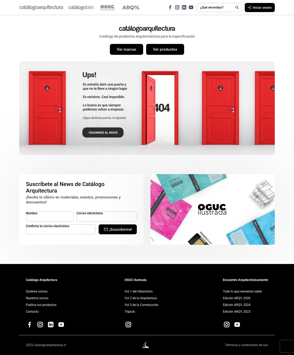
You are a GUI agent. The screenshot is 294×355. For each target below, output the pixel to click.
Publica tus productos (41, 305)
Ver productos (165, 49)
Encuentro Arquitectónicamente (245, 280)
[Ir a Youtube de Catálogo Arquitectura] (191, 7)
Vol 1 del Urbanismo (139, 291)
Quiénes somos (37, 291)
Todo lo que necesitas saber (242, 291)
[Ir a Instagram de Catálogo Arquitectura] (177, 7)
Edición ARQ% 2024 (236, 305)
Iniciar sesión (259, 7)
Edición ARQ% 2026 (236, 298)
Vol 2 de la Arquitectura (141, 298)
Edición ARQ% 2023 (236, 311)
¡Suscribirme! (118, 229)
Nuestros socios (37, 298)
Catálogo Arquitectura (41, 280)
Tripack (130, 311)
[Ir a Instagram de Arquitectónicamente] (226, 324)
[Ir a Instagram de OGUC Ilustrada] (128, 324)
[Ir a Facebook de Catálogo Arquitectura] (170, 7)
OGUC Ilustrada (136, 280)
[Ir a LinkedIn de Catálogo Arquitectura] (184, 7)
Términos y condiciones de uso (246, 345)
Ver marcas (126, 49)
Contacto (32, 311)
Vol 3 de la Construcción (141, 305)
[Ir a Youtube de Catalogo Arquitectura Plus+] (61, 324)
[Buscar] (237, 7)
